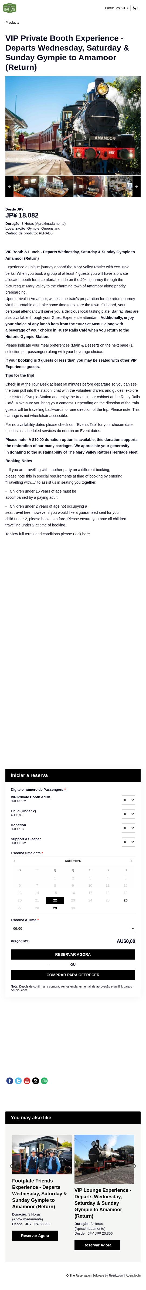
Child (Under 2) (59, 813)
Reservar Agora (73, 954)
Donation (59, 827)
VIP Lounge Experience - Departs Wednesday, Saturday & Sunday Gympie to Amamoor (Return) (102, 1203)
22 (55, 900)
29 (55, 908)
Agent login (133, 1275)
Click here (81, 534)
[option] (22, 186)
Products (12, 22)
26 (125, 900)
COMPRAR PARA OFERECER (72, 975)
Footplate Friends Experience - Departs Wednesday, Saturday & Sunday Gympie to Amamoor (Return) (39, 1193)
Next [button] (134, 1165)
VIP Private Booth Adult (59, 799)
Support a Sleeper (59, 841)
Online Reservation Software (85, 1275)
